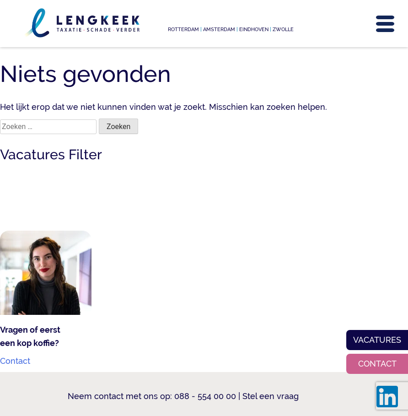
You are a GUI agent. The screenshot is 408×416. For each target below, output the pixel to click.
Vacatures (377, 340)
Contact (377, 363)
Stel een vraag (270, 396)
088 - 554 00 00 (205, 396)
